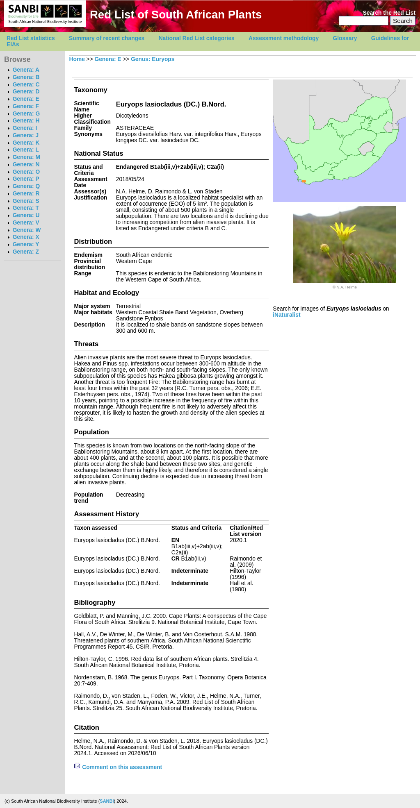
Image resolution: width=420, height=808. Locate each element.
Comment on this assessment (118, 767)
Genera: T (26, 208)
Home (77, 59)
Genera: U (26, 215)
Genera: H (26, 121)
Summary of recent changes (106, 38)
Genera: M (26, 157)
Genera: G (26, 114)
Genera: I (25, 128)
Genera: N (26, 164)
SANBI (107, 801)
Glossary (345, 38)
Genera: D (26, 92)
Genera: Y (26, 244)
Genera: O (26, 172)
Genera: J (26, 135)
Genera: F (26, 106)
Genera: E (26, 99)
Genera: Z (26, 252)
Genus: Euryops (152, 59)
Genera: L (26, 150)
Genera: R (26, 194)
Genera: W (27, 230)
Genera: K (26, 143)
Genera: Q (26, 186)
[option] (344, 247)
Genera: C (26, 85)
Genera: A (26, 70)
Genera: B (26, 77)
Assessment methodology (284, 38)
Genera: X (26, 237)
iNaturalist (286, 315)
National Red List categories (197, 38)
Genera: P (26, 179)
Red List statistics (31, 38)
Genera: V (26, 223)
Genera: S (26, 201)
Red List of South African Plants (176, 14)
